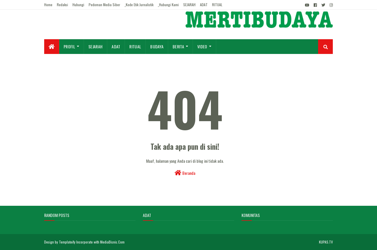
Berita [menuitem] (178, 46)
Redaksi (62, 4)
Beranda (185, 173)
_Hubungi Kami (168, 4)
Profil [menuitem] (69, 46)
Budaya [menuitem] (156, 46)
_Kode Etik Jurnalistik (139, 4)
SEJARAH (189, 4)
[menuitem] (51, 46)
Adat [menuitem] (116, 46)
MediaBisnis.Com (112, 241)
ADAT (204, 4)
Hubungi (78, 4)
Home (48, 4)
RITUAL (217, 4)
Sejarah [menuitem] (95, 46)
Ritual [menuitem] (135, 46)
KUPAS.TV (326, 241)
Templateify (67, 241)
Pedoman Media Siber (104, 4)
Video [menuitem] (202, 46)
